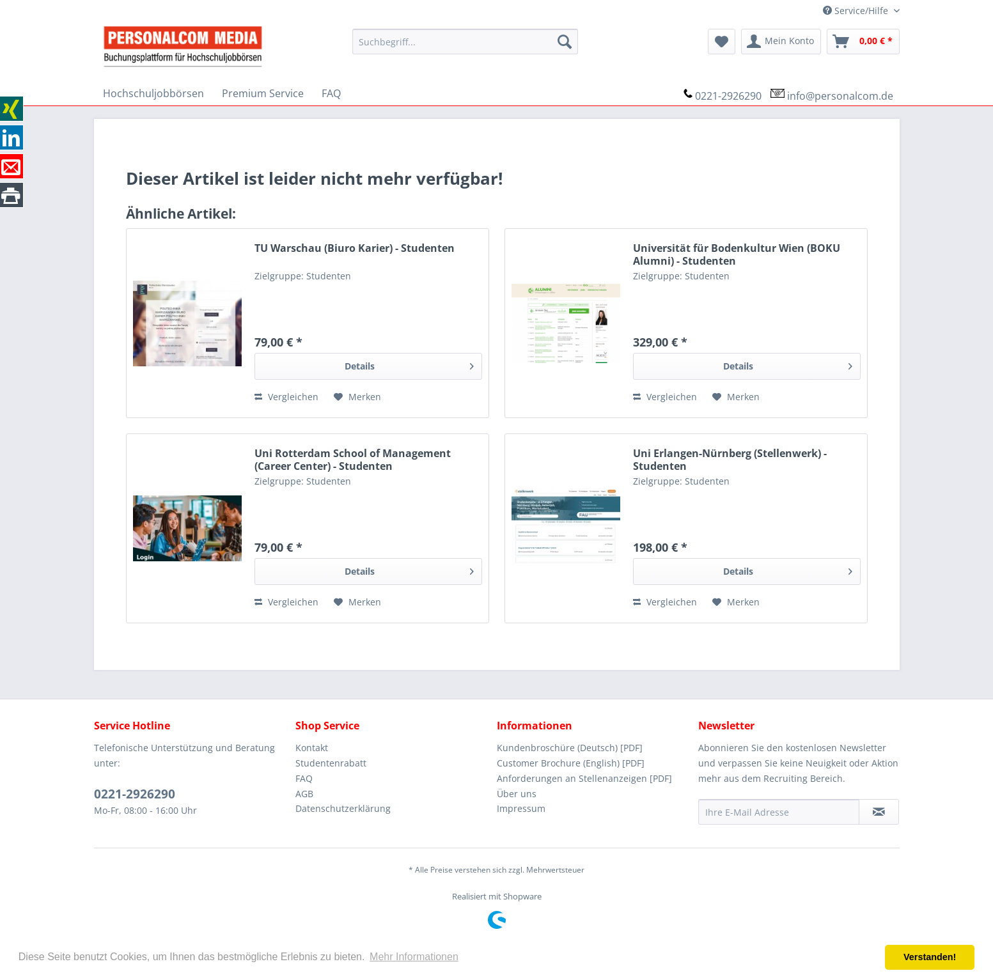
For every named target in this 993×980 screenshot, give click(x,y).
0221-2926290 (728, 96)
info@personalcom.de (840, 96)
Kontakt (311, 748)
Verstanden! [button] (929, 957)
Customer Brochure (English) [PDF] (571, 763)
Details (409, 364)
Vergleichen (286, 397)
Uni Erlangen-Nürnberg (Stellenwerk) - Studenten (730, 459)
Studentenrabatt (330, 763)
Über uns (516, 794)
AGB (304, 794)
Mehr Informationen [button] (414, 956)
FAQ (304, 778)
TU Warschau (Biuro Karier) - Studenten (354, 248)
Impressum (521, 808)
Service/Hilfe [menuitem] (857, 10)
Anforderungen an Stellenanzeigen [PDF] (584, 778)
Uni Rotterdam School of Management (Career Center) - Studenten (352, 459)
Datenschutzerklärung (343, 808)
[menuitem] (465, 41)
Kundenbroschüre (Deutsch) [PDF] (570, 748)
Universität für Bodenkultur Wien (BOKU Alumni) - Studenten (736, 254)
